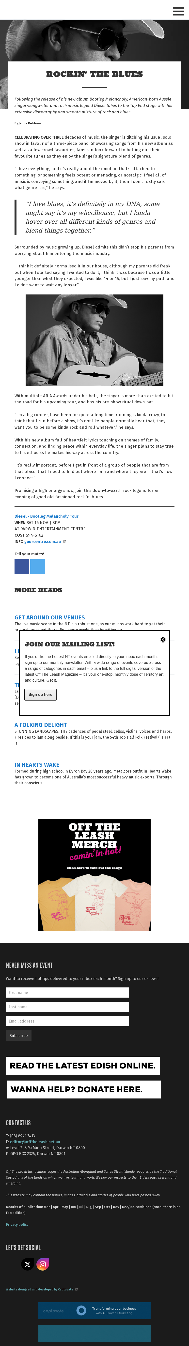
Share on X (27, 1264)
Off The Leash (50, 9)
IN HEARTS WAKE (37, 764)
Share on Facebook (22, 566)
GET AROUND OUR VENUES (50, 617)
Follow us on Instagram (42, 1264)
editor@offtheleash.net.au (35, 1142)
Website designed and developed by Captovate (42, 1289)
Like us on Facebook (12, 1264)
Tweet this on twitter (37, 566)
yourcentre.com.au (44, 541)
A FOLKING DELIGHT (41, 724)
